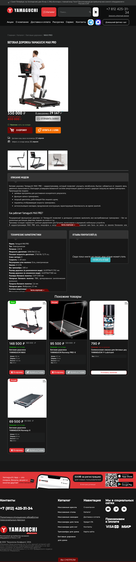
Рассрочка (58, 22)
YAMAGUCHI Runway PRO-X (63, 352)
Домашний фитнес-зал (115, 22)
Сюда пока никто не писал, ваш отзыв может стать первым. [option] (98, 257)
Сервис (70, 22)
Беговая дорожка (17, 350)
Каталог (87, 512)
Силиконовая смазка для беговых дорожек (111, 350)
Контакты (81, 22)
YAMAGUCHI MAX (17, 352)
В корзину (17, 372)
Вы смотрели (68, 559)
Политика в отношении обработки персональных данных (19, 518)
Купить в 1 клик (48, 130)
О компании (22, 22)
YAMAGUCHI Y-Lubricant (102, 352)
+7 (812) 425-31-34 (16, 508)
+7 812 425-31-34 (117, 10)
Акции (10, 22)
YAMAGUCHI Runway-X (19, 430)
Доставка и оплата (40, 22)
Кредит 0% (88, 522)
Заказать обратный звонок (119, 16)
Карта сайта (89, 532)
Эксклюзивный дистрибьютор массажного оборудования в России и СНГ (101, 3)
